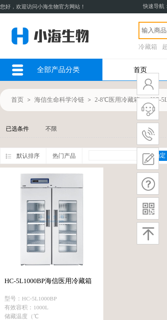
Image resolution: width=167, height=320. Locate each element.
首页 (140, 69)
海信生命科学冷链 (59, 99)
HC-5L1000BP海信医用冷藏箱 (48, 280)
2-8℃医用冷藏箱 (117, 99)
